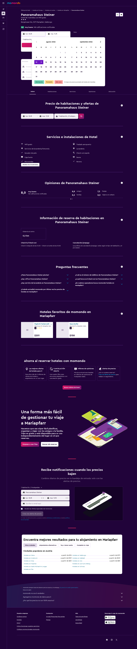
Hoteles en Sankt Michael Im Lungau (35, 566)
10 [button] (36, 62)
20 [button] (51, 67)
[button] (3, 3)
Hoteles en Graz (29, 561)
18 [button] (41, 67)
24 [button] (36, 72)
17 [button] (36, 67)
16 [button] (65, 62)
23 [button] (65, 67)
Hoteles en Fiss (28, 569)
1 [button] (60, 52)
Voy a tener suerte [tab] (67, 545)
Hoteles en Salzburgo (79, 555)
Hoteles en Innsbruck (30, 558)
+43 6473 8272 (26, 24)
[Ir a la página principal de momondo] (13, 3)
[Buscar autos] (3, 18)
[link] (72, 387)
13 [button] (51, 62)
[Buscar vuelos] (3, 9)
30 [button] (65, 72)
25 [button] (41, 72)
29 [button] (60, 72)
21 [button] (55, 67)
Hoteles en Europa (37, 10)
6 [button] (50, 57)
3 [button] (36, 57)
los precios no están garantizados (69, 587)
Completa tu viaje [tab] (83, 545)
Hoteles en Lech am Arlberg (81, 563)
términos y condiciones (53, 518)
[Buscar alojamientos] (3, 13)
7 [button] (55, 57)
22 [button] (60, 67)
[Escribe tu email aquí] (47, 503)
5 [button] (95, 52)
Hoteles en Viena (29, 555)
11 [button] (41, 62)
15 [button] (60, 62)
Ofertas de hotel (25, 10)
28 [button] (55, 72)
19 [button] (46, 67)
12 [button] (46, 62)
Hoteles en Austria (50, 10)
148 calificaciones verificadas (44, 27)
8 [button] (60, 57)
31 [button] (36, 76)
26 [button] (46, 72)
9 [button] (65, 57)
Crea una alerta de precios (106, 374)
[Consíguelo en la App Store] (110, 622)
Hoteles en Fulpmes (30, 563)
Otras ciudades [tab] (30, 545)
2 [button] (65, 52)
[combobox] (47, 492)
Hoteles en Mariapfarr (63, 10)
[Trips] (3, 23)
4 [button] (41, 57)
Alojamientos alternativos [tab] (47, 545)
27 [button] (51, 72)
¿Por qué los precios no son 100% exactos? (73, 600)
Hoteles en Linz (77, 561)
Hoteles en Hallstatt (78, 558)
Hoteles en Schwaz (78, 566)
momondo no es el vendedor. (73, 593)
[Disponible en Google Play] (110, 617)
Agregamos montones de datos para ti (73, 597)
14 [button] (55, 62)
